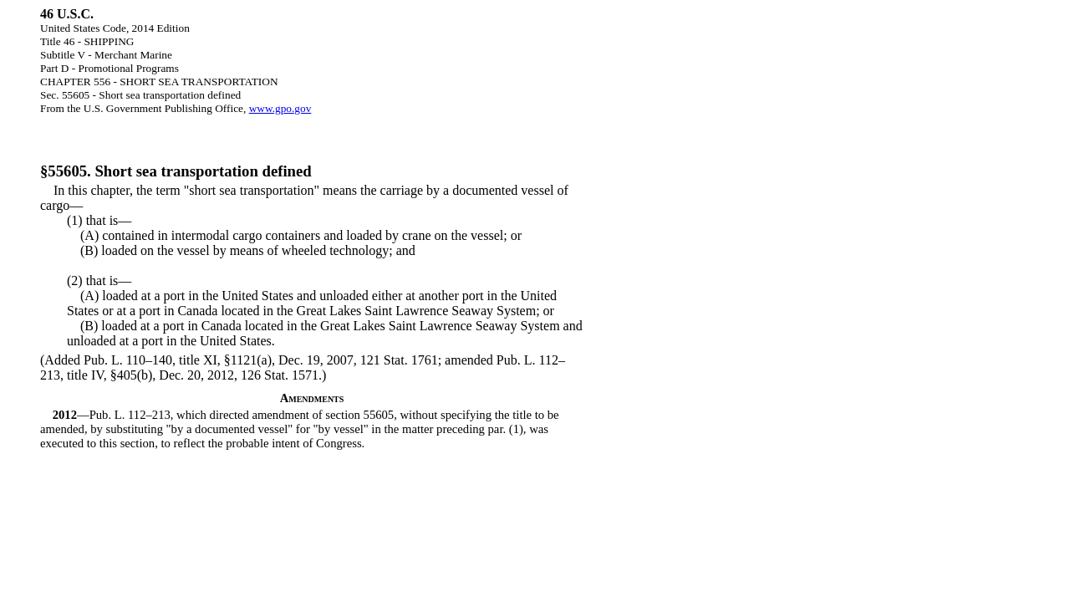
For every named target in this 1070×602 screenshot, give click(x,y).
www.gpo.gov (280, 108)
